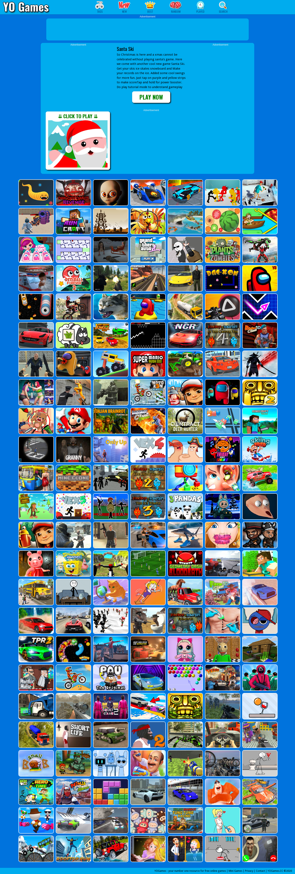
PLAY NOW (151, 97)
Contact (260, 870)
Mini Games (235, 870)
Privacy (249, 870)
